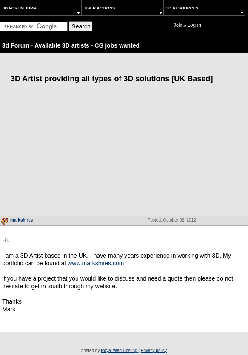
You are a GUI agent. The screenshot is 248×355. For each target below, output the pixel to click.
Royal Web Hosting (119, 350)
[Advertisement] (124, 151)
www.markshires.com (96, 263)
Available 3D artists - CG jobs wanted (87, 45)
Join (178, 25)
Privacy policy (154, 350)
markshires (21, 220)
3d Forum (15, 45)
